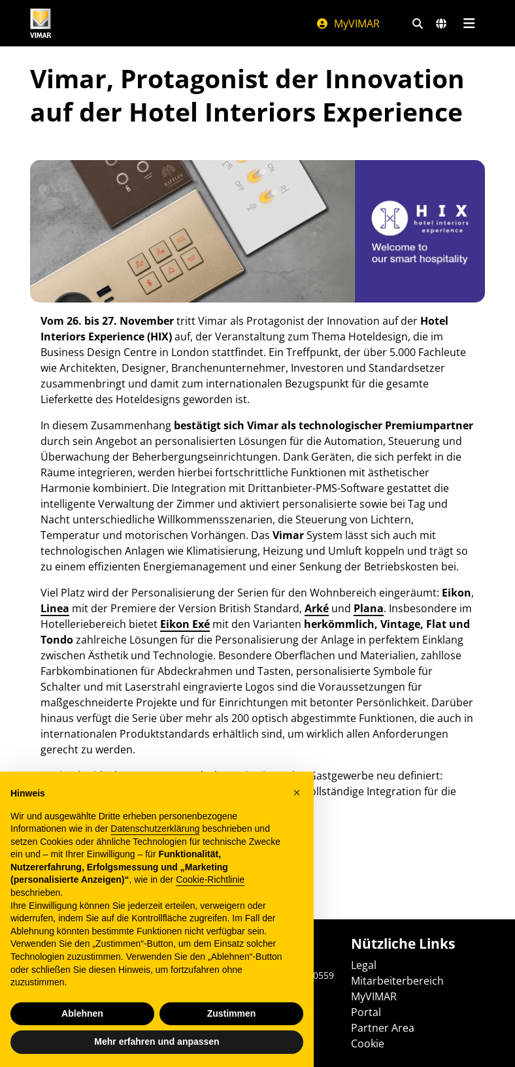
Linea (55, 608)
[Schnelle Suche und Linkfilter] (417, 23)
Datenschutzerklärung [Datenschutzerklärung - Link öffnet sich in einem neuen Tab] (154, 828)
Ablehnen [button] (82, 1013)
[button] (296, 792)
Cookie (367, 1043)
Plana (369, 608)
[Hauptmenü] (469, 23)
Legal (363, 965)
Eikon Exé (185, 624)
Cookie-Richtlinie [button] (210, 879)
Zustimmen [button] (231, 1013)
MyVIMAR (348, 23)
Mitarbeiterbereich (397, 981)
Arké (317, 608)
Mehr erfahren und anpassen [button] (156, 1041)
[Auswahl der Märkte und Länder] (441, 23)
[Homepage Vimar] (40, 23)
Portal (366, 1012)
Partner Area (382, 1028)
